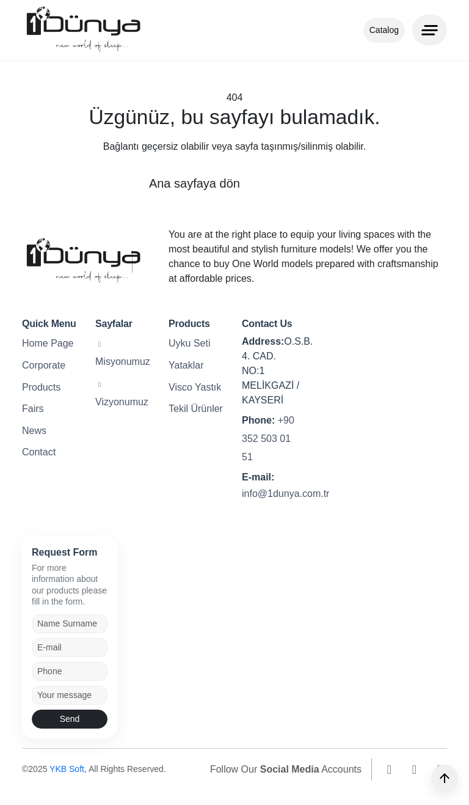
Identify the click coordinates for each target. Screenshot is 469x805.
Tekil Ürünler (196, 408)
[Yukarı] (444, 778)
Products (41, 387)
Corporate (43, 365)
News (34, 430)
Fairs (33, 408)
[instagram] (389, 769)
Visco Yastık (195, 387)
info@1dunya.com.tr (285, 493)
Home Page (48, 343)
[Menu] (429, 30)
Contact (39, 452)
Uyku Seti (189, 343)
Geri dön (296, 183)
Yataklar (186, 365)
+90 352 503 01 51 (268, 438)
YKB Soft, (69, 769)
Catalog (384, 30)
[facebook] (414, 769)
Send (70, 719)
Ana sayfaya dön (194, 183)
